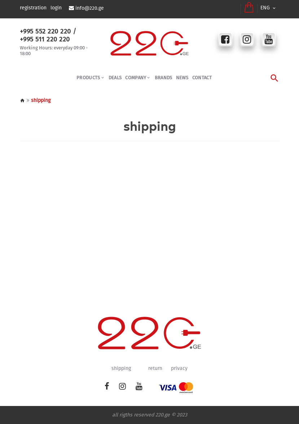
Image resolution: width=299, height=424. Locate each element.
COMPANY (135, 77)
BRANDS (163, 77)
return (155, 368)
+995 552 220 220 (45, 31)
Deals (115, 77)
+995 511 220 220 (45, 39)
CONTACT (202, 77)
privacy (179, 368)
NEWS (182, 77)
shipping (121, 368)
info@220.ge (89, 8)
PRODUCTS (88, 77)
